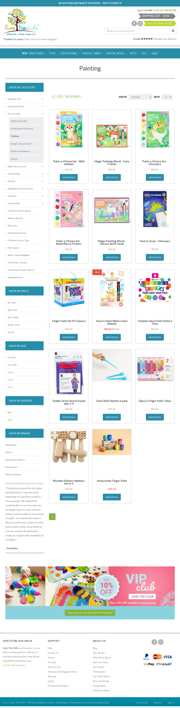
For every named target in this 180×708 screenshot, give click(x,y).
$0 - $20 (10, 302)
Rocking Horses (14, 277)
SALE (155, 53)
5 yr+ (9, 387)
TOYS (54, 53)
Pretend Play (12, 173)
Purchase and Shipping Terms (62, 671)
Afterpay (52, 676)
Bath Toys (11, 225)
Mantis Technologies (58, 702)
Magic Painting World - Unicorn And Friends (112, 242)
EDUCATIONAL (71, 53)
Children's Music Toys (17, 240)
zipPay (51, 681)
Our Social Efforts (101, 676)
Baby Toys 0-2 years (16, 166)
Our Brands (98, 667)
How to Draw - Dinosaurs (155, 241)
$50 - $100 (11, 317)
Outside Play (12, 203)
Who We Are (99, 653)
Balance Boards (14, 218)
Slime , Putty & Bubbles (17, 255)
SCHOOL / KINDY (94, 53)
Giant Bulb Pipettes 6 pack (112, 401)
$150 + (10, 332)
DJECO (8, 452)
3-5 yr (9, 379)
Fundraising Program (58, 685)
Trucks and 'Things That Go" (19, 270)
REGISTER (170, 10)
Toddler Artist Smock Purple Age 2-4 (68, 402)
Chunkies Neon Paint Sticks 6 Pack (155, 322)
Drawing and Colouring (22, 128)
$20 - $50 (11, 310)
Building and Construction (19, 188)
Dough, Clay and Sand (21, 143)
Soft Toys (11, 196)
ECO (146, 53)
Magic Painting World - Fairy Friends (111, 162)
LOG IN (158, 10)
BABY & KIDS (38, 53)
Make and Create (19, 121)
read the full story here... (15, 665)
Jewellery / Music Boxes (18, 210)
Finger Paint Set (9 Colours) (68, 321)
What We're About (102, 657)
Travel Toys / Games (16, 262)
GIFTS (135, 53)
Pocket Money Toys (16, 233)
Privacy (51, 657)
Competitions (99, 685)
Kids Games (12, 247)
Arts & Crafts (73, 96)
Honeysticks (11, 467)
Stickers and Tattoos (20, 151)
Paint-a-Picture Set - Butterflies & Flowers (69, 242)
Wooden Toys (13, 99)
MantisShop (103, 702)
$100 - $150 (12, 324)
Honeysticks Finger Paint (112, 480)
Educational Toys (14, 106)
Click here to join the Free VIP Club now (90, 612)
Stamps (14, 158)
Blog (95, 648)
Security (52, 662)
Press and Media (101, 681)
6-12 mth (11, 364)
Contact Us (53, 653)
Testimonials (99, 671)
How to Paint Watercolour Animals (112, 322)
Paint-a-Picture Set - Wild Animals (68, 162)
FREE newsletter (101, 690)
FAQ (50, 648)
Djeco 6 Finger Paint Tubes (155, 401)
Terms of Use (54, 667)
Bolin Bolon (11, 445)
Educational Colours (15, 459)
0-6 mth (10, 357)
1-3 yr (9, 372)
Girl (8, 419)
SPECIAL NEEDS (117, 53)
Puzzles (10, 181)
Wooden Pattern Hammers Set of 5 (69, 482)
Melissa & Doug (12, 474)
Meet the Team (100, 662)
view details (68, 177)
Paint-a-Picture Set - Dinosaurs (154, 162)
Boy (8, 412)
